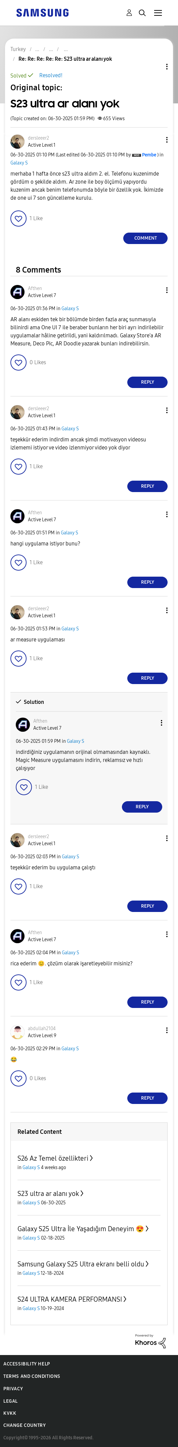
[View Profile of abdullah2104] (42, 1028)
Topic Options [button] (155, 66)
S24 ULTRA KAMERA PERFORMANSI (69, 1299)
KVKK (9, 1413)
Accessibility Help (26, 1364)
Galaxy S (19, 163)
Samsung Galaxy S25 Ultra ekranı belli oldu (80, 1264)
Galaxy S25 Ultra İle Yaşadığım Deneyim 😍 (80, 1229)
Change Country (24, 1425)
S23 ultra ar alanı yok (48, 1194)
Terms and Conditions (31, 1376)
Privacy (13, 1389)
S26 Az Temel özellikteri (52, 1158)
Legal (10, 1401)
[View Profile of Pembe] (149, 155)
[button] (156, 140)
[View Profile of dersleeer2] (38, 138)
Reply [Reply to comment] (147, 382)
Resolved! (50, 75)
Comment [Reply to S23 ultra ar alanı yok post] (145, 238)
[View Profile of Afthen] (35, 288)
